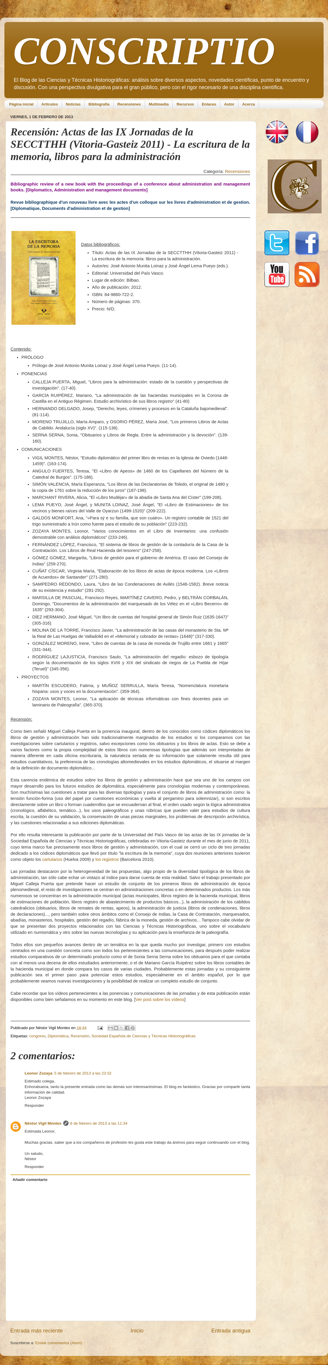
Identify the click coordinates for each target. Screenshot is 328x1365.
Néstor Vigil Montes (43, 1123)
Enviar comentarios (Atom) (58, 1343)
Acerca (248, 104)
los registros (107, 859)
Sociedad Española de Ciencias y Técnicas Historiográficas (143, 1036)
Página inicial (21, 104)
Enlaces (209, 104)
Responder (34, 1105)
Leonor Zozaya (38, 1073)
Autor (229, 104)
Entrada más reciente (36, 1330)
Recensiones (129, 104)
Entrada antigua (230, 1330)
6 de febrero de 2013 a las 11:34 (98, 1123)
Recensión (80, 1036)
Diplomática (58, 1036)
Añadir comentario (30, 1179)
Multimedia (159, 104)
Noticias (73, 104)
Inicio (137, 1330)
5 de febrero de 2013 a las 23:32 (82, 1073)
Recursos (185, 104)
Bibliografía (99, 104)
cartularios (52, 859)
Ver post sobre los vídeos (160, 999)
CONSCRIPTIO (144, 51)
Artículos (49, 104)
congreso (37, 1036)
